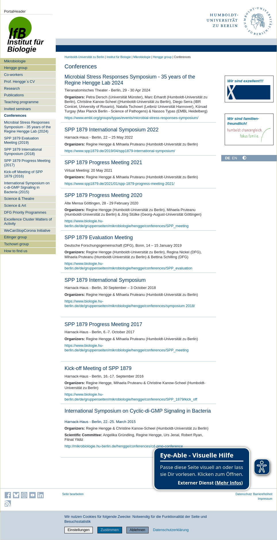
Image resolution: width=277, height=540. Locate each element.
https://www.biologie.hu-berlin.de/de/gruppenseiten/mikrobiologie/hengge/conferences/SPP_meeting (127, 223)
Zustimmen (110, 530)
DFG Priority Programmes (25, 212)
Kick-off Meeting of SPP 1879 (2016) (23, 174)
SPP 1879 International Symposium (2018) (23, 151)
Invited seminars (17, 109)
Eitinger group (15, 237)
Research (12, 88)
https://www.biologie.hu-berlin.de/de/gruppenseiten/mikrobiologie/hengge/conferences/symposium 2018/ (130, 303)
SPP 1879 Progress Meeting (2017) (27, 162)
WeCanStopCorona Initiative (27, 230)
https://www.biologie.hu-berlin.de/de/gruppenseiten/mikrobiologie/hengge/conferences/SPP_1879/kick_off (131, 396)
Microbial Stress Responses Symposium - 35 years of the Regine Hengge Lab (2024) (27, 126)
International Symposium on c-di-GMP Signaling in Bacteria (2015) (27, 187)
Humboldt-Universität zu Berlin (84, 57)
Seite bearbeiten (73, 494)
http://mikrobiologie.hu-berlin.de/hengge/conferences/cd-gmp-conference (124, 446)
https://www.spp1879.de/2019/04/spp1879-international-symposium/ (120, 151)
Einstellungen (79, 530)
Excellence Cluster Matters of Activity (28, 221)
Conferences (15, 115)
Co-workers (13, 74)
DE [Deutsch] (227, 158)
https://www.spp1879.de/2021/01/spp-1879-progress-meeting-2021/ (120, 183)
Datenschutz (244, 494)
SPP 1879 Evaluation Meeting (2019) (21, 140)
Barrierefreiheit (262, 494)
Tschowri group (16, 244)
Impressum (265, 498)
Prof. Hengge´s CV (19, 81)
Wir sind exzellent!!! (245, 81)
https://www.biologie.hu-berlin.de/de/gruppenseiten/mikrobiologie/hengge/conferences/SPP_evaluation (129, 266)
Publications (14, 95)
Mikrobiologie (15, 61)
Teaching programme (21, 102)
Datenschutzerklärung (170, 530)
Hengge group (15, 68)
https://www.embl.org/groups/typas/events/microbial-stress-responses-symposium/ (132, 118)
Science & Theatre (19, 198)
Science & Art (15, 205)
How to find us (15, 251)
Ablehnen (137, 530)
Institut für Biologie (119, 57)
